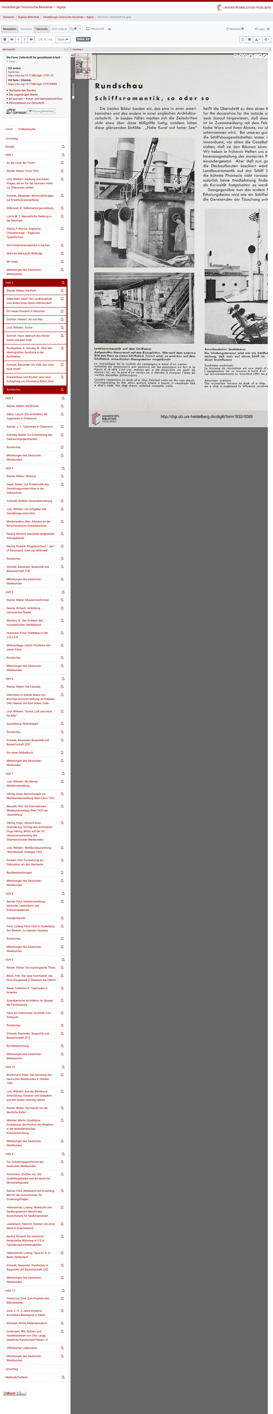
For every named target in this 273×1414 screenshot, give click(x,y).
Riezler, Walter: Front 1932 (23, 171)
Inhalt (9, 129)
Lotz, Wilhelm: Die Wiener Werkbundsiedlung (22, 783)
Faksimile (42, 29)
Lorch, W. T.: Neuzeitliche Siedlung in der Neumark (29, 218)
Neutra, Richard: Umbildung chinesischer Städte (23, 610)
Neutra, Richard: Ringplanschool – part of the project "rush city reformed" (30, 548)
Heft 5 (9, 592)
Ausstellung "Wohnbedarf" (23, 723)
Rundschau (14, 389)
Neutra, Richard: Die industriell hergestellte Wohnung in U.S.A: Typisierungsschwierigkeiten (26, 1240)
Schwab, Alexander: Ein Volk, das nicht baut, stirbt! (30, 367)
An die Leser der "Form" (21, 162)
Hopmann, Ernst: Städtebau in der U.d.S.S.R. (27, 635)
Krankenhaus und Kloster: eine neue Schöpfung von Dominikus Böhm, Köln (30, 379)
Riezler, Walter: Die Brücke (23, 406)
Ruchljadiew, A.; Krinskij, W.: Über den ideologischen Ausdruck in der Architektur (29, 352)
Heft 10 (10, 1067)
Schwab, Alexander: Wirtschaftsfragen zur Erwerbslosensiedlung (30, 198)
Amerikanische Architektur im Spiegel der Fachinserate (30, 1002)
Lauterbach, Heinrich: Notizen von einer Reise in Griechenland (31, 1226)
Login (259, 29)
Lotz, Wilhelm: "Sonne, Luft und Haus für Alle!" (29, 713)
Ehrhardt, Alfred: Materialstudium (27, 1323)
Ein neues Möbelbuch (20, 752)
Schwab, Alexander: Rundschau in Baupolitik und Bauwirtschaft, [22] (27, 1267)
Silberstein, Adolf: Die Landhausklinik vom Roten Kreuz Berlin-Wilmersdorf (29, 301)
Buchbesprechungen (19, 872)
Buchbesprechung (18, 1046)
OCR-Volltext (59, 29)
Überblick (26, 29)
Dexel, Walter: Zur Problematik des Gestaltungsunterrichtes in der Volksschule (28, 488)
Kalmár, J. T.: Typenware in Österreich (30, 426)
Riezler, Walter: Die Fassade (24, 686)
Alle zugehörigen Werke (23, 94)
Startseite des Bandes (22, 90)
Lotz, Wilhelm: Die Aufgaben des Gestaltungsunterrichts (26, 511)
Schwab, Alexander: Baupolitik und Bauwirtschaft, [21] (28, 1035)
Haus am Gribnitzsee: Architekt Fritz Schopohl (29, 1015)
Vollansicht (95, 29)
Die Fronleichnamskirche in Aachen (28, 245)
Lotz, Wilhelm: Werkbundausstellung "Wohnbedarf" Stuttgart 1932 (29, 850)
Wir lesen (12, 261)
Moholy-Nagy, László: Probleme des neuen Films (28, 647)
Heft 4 (9, 468)
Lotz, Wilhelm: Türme (19, 327)
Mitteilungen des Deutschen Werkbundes (24, 272)
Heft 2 (9, 282)
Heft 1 (9, 155)
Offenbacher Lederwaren (22, 1348)
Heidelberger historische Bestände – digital (34, 7)
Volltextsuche (27, 129)
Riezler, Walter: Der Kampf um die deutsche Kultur (27, 1110)
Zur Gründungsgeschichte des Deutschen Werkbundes (25, 1164)
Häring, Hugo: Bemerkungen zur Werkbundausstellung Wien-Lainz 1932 (31, 796)
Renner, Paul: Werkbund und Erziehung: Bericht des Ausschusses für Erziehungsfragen (31, 1195)
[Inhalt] (10, 146)
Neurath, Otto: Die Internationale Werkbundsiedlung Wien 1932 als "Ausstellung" (27, 810)
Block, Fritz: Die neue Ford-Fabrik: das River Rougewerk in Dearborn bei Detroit (31, 978)
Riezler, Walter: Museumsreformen (28, 600)
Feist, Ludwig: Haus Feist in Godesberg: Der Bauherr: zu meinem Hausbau (31, 928)
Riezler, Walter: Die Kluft (21, 290)
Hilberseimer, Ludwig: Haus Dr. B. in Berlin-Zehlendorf (28, 1255)
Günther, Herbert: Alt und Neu (25, 319)
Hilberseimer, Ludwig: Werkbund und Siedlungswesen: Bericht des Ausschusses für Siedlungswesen (29, 1211)
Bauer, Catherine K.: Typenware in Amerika (27, 990)
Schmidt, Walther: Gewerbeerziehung (29, 501)
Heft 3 (9, 398)
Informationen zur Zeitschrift (26, 103)
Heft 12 (10, 1290)
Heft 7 (9, 773)
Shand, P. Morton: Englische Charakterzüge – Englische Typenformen (24, 233)
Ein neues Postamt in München (26, 311)
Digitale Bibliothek (28, 17)
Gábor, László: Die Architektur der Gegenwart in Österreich (27, 416)
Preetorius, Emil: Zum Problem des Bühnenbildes (28, 1300)
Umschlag (12, 138)
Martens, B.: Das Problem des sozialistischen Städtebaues (25, 622)
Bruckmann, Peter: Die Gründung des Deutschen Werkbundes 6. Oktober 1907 (29, 1079)
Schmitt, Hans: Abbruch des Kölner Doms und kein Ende (28, 338)
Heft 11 (10, 1154)
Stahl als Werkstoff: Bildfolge (24, 253)
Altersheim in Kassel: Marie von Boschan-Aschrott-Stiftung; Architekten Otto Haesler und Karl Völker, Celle (31, 699)
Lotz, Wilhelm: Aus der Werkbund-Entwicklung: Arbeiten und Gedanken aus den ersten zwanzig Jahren (29, 1095)
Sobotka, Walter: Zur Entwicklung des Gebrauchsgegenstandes (29, 437)
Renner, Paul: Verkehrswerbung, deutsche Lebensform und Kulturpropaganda (26, 906)
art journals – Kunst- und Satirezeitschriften (35, 98)
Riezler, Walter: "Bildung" (21, 476)
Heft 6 (9, 678)
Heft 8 (9, 893)
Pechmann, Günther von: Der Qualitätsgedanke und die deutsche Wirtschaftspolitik (28, 1178)
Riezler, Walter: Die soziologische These (31, 967)
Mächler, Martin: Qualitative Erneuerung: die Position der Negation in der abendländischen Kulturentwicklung (30, 1127)
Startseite (8, 17)
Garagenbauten (16, 918)
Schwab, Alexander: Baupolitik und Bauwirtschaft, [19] (28, 569)
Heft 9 (9, 959)
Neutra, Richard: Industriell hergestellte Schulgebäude (30, 536)
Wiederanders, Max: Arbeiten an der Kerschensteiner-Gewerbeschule (28, 523)
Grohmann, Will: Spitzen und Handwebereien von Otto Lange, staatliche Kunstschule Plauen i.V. (27, 1335)
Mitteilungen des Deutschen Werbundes (24, 763)
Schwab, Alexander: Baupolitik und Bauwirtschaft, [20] (28, 742)
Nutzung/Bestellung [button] (41, 111)
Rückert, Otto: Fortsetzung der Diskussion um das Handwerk (25, 862)
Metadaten (9, 29)
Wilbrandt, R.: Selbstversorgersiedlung (30, 208)
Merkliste (235, 29)
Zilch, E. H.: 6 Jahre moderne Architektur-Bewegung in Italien (26, 1313)
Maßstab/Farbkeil (17, 1377)
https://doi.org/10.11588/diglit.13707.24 (30, 75)
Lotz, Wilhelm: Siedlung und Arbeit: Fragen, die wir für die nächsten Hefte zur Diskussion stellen (30, 183)
